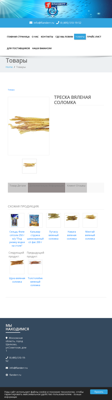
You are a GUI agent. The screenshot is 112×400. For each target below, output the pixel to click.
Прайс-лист (94, 36)
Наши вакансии (41, 48)
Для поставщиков (18, 48)
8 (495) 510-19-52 (70, 22)
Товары (80, 36)
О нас (35, 36)
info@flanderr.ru (44, 22)
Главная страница (18, 36)
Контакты (47, 36)
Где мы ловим (64, 36)
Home (9, 67)
